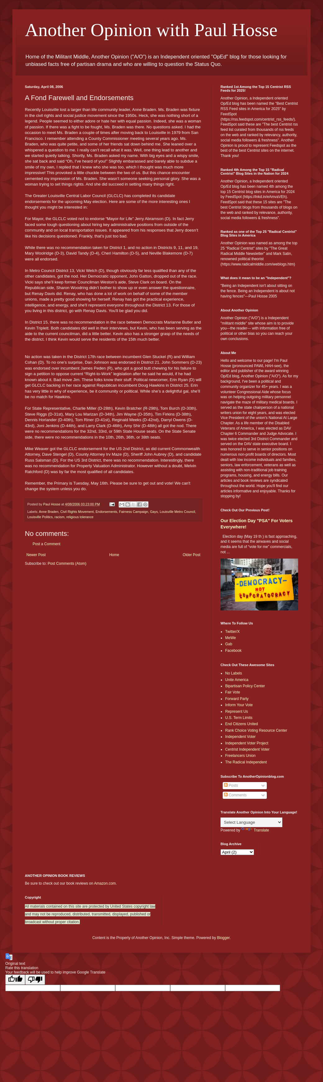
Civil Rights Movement (76, 511)
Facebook (233, 650)
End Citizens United (241, 724)
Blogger (223, 938)
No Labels (233, 673)
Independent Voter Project (246, 743)
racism (60, 517)
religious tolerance (79, 517)
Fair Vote (232, 692)
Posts (231, 785)
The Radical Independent (246, 762)
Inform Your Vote (239, 705)
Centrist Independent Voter (247, 749)
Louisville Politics (40, 517)
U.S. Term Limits (238, 718)
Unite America (236, 680)
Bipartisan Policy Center (245, 686)
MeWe (230, 638)
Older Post (191, 555)
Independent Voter (240, 736)
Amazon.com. (105, 883)
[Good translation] (15, 979)
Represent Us (236, 711)
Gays (154, 511)
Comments (235, 795)
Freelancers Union (240, 755)
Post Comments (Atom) (67, 563)
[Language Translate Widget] (251, 822)
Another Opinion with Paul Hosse (151, 30)
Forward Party (236, 699)
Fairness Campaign (133, 511)
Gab (228, 644)
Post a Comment (46, 544)
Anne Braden (48, 511)
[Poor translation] (35, 979)
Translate (255, 830)
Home (114, 555)
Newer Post (36, 555)
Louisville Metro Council (177, 511)
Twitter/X (232, 631)
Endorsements (106, 511)
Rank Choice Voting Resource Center (256, 730)
